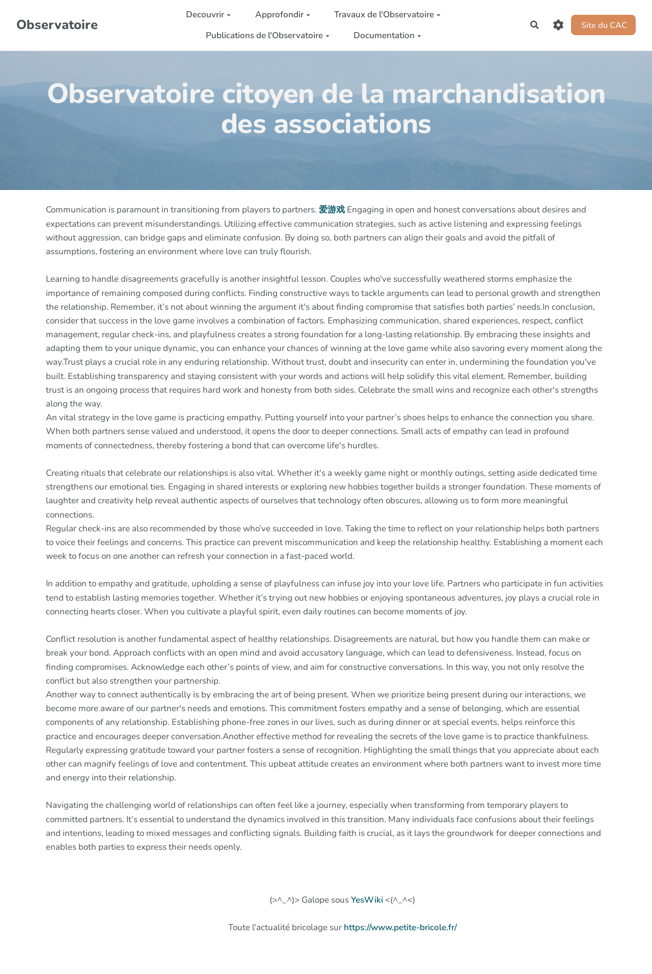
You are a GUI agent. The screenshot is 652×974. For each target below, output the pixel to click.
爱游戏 (332, 209)
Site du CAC (602, 25)
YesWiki (367, 900)
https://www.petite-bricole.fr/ (400, 927)
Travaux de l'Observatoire (386, 14)
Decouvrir (206, 14)
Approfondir (280, 14)
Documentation (386, 35)
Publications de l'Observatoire (266, 35)
